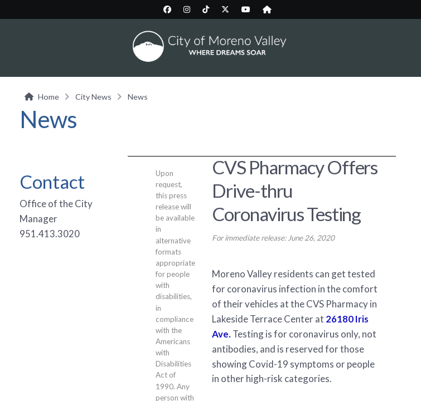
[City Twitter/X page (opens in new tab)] (225, 9)
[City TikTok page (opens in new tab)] (205, 9)
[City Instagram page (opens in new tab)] (186, 9)
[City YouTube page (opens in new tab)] (245, 9)
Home (48, 96)
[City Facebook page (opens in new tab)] (167, 9)
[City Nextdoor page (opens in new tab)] (267, 9)
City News (93, 96)
